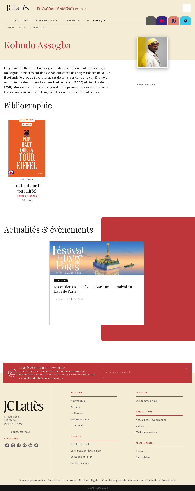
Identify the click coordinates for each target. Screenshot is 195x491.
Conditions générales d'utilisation (122, 480)
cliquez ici (57, 378)
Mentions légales (89, 480)
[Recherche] (187, 8)
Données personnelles (32, 480)
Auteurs (22, 27)
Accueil (10, 27)
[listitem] (7, 445)
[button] (97, 273)
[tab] (7, 20)
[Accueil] (18, 8)
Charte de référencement (160, 480)
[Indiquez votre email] (140, 373)
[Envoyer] (182, 373)
